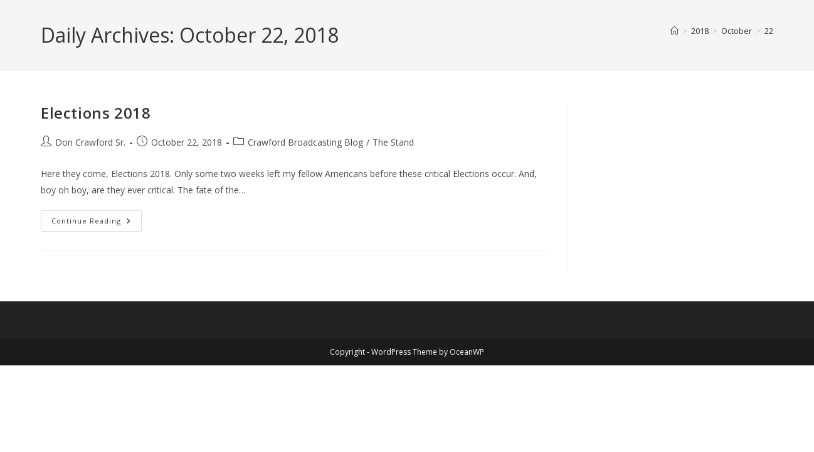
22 (768, 30)
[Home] (674, 30)
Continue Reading (96, 223)
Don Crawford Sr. (90, 142)
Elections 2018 (96, 112)
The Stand (393, 142)
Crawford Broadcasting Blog (305, 142)
